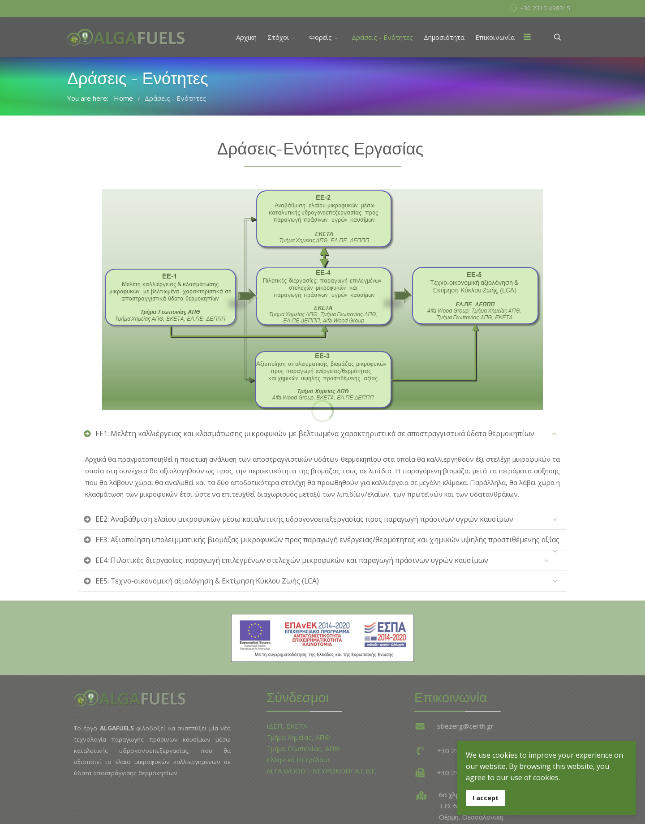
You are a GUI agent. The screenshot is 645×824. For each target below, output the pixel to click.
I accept (486, 798)
